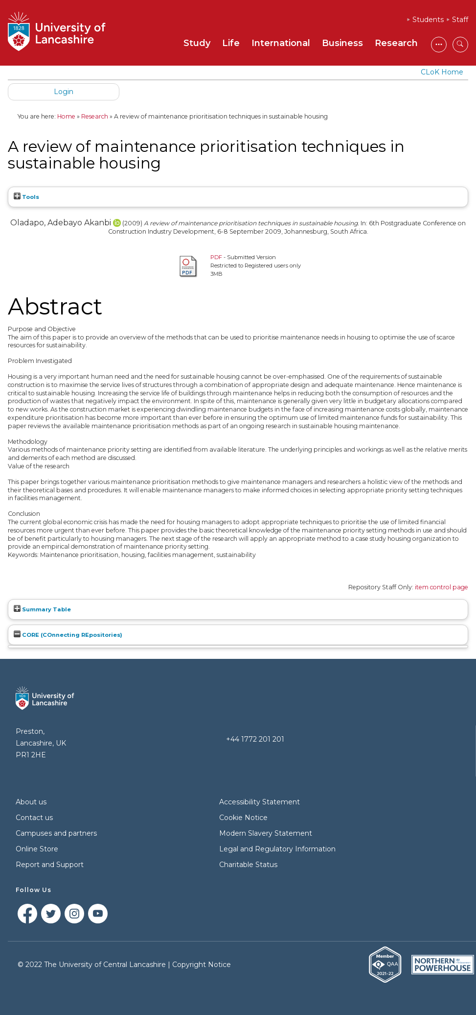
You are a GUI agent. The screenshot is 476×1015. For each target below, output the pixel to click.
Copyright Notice (201, 964)
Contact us (34, 817)
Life (231, 43)
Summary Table (42, 609)
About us (31, 802)
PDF (216, 257)
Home (66, 116)
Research (396, 43)
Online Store (37, 849)
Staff (460, 19)
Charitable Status (248, 864)
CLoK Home (442, 72)
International (280, 43)
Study (196, 43)
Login (63, 91)
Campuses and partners (56, 833)
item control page (441, 587)
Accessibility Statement (259, 802)
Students (428, 19)
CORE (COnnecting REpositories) (68, 634)
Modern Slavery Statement (265, 833)
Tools (26, 196)
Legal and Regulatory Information (277, 849)
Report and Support (50, 864)
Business (342, 43)
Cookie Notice (243, 817)
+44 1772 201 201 (255, 739)
